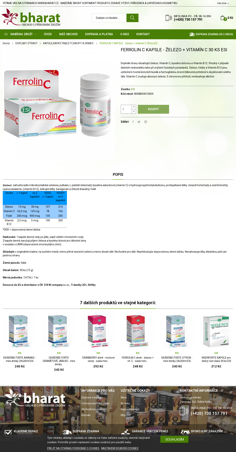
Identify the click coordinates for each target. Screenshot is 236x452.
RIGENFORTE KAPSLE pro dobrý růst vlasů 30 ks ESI (216, 359)
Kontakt (86, 415)
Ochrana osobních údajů (95, 403)
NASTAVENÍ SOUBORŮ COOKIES (119, 448)
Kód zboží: (127, 93)
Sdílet (133, 122)
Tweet (139, 122)
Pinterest (145, 122)
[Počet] (126, 109)
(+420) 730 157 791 (188, 19)
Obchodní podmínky (93, 409)
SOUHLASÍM (174, 439)
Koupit (153, 109)
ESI (133, 89)
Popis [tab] (118, 174)
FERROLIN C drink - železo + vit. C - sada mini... (138, 359)
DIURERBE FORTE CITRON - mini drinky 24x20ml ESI (176, 359)
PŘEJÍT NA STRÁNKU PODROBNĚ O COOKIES (73, 448)
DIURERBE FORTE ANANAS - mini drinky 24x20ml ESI (19, 359)
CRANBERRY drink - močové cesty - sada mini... (98, 359)
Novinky (125, 403)
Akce (124, 397)
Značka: (126, 89)
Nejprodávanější (130, 409)
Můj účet (126, 415)
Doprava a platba (91, 397)
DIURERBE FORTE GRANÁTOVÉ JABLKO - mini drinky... (59, 361)
